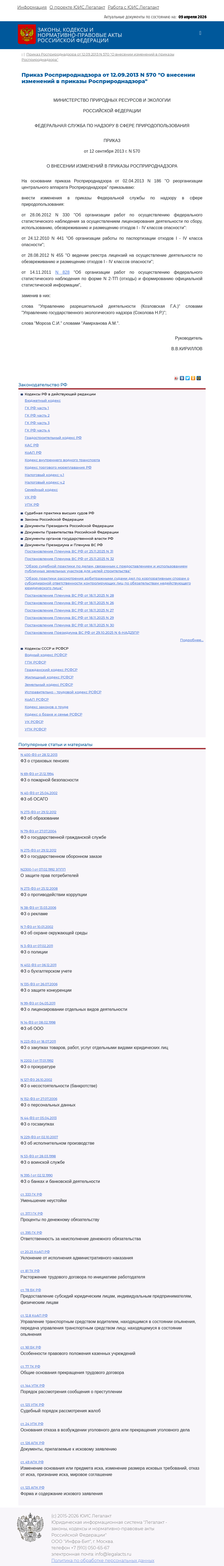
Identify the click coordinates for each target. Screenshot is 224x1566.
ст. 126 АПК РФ (32, 1443)
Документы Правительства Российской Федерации (72, 532)
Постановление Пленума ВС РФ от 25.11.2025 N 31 (69, 551)
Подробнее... (192, 640)
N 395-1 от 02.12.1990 (36, 1175)
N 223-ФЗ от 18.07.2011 (38, 1041)
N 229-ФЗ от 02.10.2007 (39, 1137)
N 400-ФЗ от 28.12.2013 (38, 755)
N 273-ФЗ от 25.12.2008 (39, 889)
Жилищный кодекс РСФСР (49, 677)
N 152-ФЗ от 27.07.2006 (38, 1099)
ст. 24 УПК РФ (31, 1424)
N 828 (62, 272)
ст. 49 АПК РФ (32, 1462)
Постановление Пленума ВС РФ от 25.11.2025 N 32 (69, 559)
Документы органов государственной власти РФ (69, 538)
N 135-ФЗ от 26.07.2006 (38, 984)
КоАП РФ (33, 452)
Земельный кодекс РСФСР (49, 684)
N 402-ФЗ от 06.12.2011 (38, 965)
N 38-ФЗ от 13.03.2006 (38, 908)
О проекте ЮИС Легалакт (77, 7)
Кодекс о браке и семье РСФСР (53, 714)
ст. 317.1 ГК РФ (31, 1214)
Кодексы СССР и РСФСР (46, 648)
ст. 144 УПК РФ (32, 1386)
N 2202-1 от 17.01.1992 (36, 1061)
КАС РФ (32, 445)
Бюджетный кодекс (43, 400)
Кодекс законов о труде (46, 707)
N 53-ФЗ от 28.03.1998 (38, 1156)
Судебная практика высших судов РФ (59, 513)
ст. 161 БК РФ (30, 1347)
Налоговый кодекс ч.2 (45, 482)
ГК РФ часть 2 (37, 415)
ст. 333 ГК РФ (31, 1194)
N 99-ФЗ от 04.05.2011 (37, 1003)
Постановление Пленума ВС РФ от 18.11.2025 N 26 (69, 603)
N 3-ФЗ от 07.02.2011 (36, 946)
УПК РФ (32, 504)
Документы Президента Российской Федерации (69, 526)
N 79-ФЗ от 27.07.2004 (38, 831)
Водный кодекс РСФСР (46, 655)
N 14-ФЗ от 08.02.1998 (38, 1022)
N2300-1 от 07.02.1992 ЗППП (43, 869)
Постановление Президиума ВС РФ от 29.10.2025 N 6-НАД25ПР (82, 632)
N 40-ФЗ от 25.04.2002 (38, 793)
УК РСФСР (34, 722)
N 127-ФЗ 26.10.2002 (36, 1080)
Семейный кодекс (41, 489)
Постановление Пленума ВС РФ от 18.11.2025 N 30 (69, 625)
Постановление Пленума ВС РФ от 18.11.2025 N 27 (69, 610)
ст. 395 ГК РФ (31, 1233)
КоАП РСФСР (37, 699)
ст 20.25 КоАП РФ (35, 1252)
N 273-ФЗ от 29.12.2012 (38, 812)
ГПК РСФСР (35, 662)
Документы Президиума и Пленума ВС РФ (64, 545)
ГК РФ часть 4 (37, 430)
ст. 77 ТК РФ (30, 1366)
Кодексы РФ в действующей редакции (60, 394)
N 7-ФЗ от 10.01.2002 (36, 927)
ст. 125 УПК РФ (32, 1405)
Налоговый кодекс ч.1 (44, 475)
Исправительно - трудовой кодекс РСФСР (63, 692)
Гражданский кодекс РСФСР (51, 670)
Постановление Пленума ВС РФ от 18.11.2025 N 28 (69, 595)
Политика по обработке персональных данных (102, 1560)
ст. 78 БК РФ (30, 1290)
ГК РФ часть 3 (37, 423)
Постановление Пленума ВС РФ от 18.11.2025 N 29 (69, 617)
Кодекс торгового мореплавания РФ (58, 467)
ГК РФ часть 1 (37, 408)
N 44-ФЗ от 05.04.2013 (38, 1118)
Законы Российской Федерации (54, 519)
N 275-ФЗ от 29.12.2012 (38, 850)
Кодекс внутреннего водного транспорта (62, 460)
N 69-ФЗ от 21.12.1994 (37, 774)
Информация (32, 7)
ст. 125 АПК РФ (32, 1488)
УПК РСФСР (35, 729)
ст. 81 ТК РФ (30, 1271)
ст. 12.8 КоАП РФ (34, 1315)
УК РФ (30, 497)
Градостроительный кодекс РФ (53, 437)
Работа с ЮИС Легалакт (133, 7)
